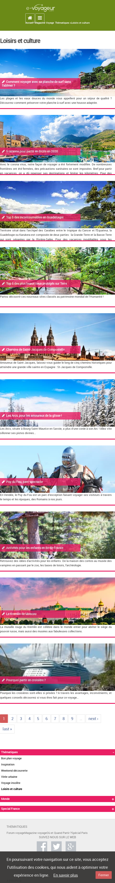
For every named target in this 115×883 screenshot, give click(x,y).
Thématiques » (63, 22)
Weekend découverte (14, 770)
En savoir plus (65, 875)
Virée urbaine (9, 777)
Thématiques (9, 752)
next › (93, 718)
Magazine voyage (35, 833)
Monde (5, 799)
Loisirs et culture (80, 22)
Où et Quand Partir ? (59, 833)
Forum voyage (15, 833)
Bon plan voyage (11, 758)
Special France (10, 809)
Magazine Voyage (44, 22)
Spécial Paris (79, 833)
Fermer (103, 875)
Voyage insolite (10, 783)
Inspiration (7, 764)
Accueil (29, 22)
